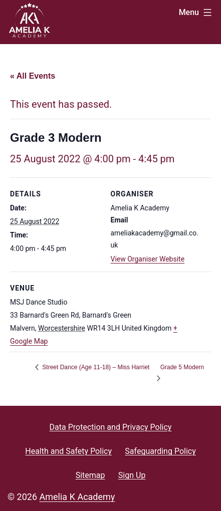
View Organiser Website (148, 259)
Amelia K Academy (77, 496)
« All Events (32, 76)
